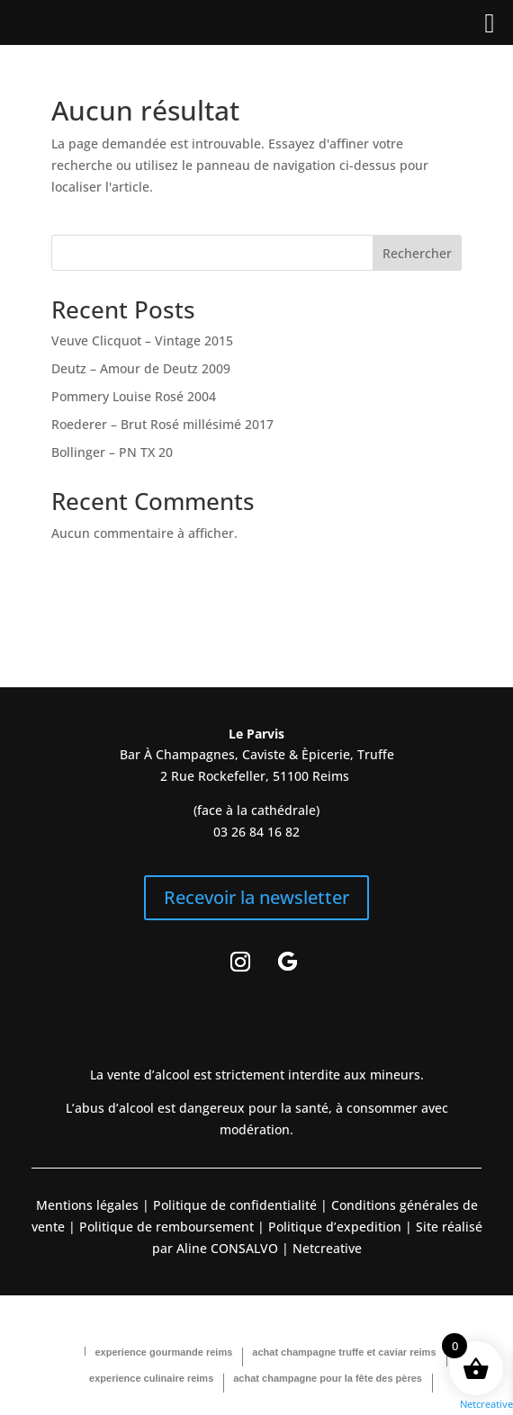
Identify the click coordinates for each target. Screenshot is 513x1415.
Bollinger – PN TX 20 (112, 452)
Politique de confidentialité (233, 1204)
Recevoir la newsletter (256, 897)
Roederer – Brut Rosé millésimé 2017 (162, 424)
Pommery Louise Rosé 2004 (133, 396)
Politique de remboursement (166, 1226)
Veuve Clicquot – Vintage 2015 (142, 340)
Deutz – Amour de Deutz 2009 (140, 368)
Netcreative (486, 1404)
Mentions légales (87, 1204)
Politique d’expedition (333, 1226)
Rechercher (417, 253)
